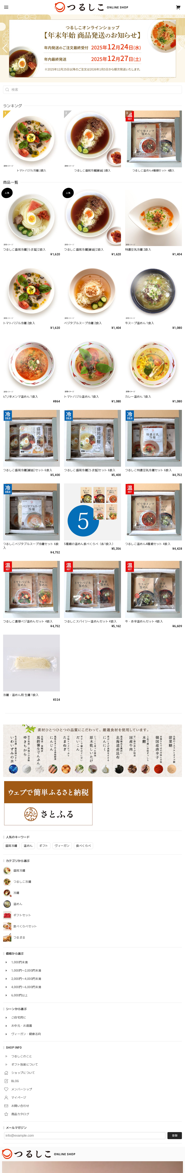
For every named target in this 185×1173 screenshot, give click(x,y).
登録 (174, 1135)
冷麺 (16, 893)
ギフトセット (22, 915)
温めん (17, 904)
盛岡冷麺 (19, 870)
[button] (5, 48)
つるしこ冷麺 (22, 881)
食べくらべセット (25, 926)
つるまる (19, 937)
